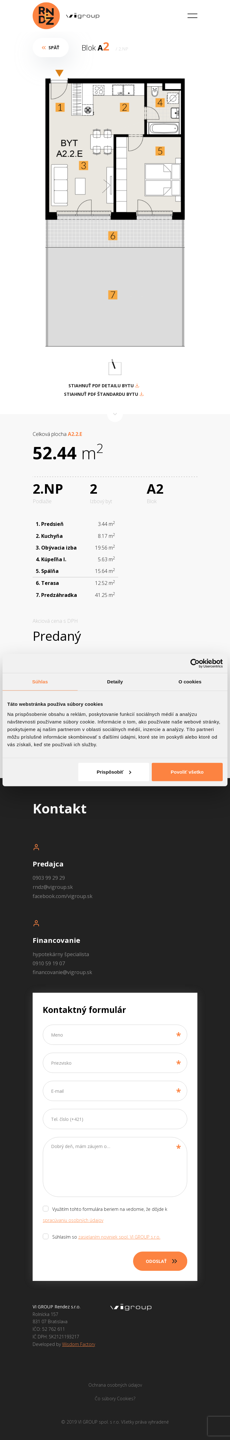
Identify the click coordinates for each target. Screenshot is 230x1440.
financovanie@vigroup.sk (62, 972)
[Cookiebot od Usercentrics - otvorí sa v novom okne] (195, 663)
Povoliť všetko (187, 771)
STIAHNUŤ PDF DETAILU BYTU (103, 386)
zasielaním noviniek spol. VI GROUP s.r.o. (119, 1237)
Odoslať (166, 1261)
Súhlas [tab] (40, 681)
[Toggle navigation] (192, 16)
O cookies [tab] (189, 681)
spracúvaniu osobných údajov (73, 1220)
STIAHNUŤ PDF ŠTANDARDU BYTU (104, 394)
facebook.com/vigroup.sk (63, 896)
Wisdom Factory (78, 1344)
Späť (51, 47)
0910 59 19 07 (49, 963)
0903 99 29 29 (49, 877)
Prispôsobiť (114, 771)
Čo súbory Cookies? (115, 1398)
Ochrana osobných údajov (115, 1385)
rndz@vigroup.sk (53, 887)
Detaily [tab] (115, 681)
